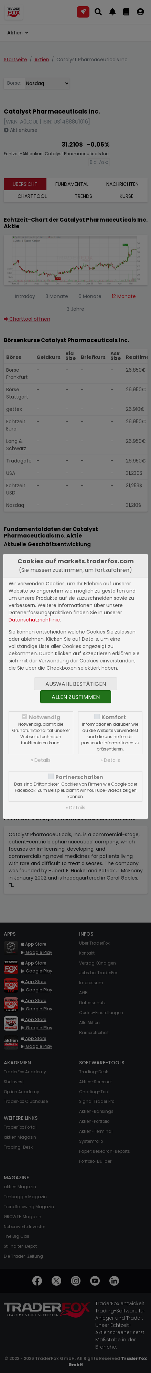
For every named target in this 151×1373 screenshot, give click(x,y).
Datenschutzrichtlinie (34, 619)
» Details (41, 760)
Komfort (113, 717)
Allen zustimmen (76, 697)
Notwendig (44, 717)
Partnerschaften (79, 777)
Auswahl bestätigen (75, 684)
